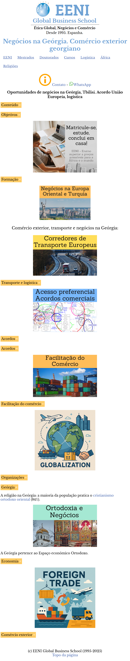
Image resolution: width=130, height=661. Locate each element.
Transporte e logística (19, 283)
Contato (59, 85)
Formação (9, 179)
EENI (7, 57)
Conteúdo (9, 105)
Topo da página (65, 655)
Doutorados (49, 57)
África (105, 57)
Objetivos (9, 115)
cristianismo (103, 495)
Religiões (10, 66)
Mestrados (25, 57)
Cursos (69, 57)
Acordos (8, 339)
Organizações (12, 477)
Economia (9, 561)
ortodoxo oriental (15, 499)
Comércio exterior (16, 635)
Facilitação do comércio (21, 404)
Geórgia (8, 487)
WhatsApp (80, 85)
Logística (88, 57)
